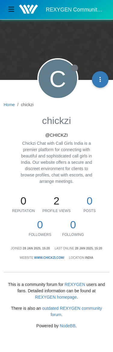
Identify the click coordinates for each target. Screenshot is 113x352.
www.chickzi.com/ (49, 257)
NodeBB (67, 325)
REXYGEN (74, 284)
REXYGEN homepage (56, 297)
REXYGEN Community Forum (75, 10)
